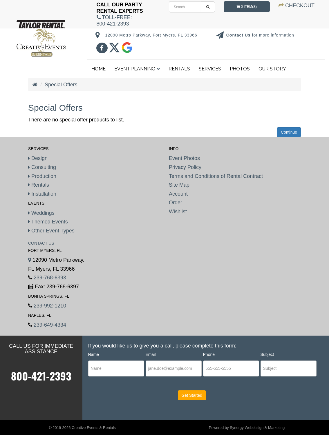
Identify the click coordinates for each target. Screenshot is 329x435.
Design (38, 158)
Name (93, 354)
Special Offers (61, 85)
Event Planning (137, 69)
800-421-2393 (41, 375)
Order (175, 202)
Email (151, 354)
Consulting (42, 167)
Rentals (179, 69)
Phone (209, 354)
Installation (42, 194)
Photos (240, 69)
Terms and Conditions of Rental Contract (216, 176)
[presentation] (123, 401)
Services (210, 69)
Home (98, 69)
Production (42, 176)
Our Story (272, 69)
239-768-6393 (50, 278)
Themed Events (48, 222)
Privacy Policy (185, 167)
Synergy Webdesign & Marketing (257, 427)
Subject (267, 354)
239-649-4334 (50, 325)
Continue (289, 132)
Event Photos (184, 158)
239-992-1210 (50, 306)
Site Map (179, 185)
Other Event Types (51, 231)
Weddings (41, 213)
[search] (185, 6)
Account (178, 194)
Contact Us (239, 35)
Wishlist (178, 211)
